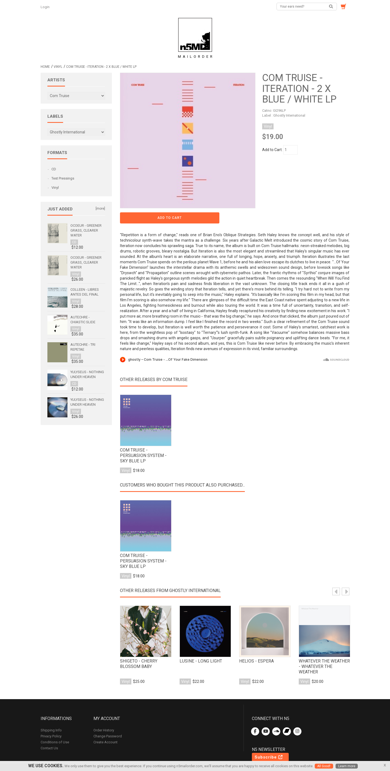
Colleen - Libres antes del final (84, 291)
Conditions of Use (55, 724)
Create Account (105, 724)
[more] (100, 208)
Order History (103, 712)
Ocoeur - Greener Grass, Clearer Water (86, 230)
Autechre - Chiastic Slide (82, 319)
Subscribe (269, 739)
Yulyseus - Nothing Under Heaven (87, 374)
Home (45, 67)
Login (45, 7)
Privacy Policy (51, 718)
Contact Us (49, 730)
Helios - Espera (255, 644)
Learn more (347, 766)
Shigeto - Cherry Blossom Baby (137, 647)
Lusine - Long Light (199, 644)
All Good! (323, 766)
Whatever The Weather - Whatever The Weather (324, 647)
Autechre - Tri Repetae (82, 347)
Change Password (107, 718)
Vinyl (58, 67)
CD (53, 169)
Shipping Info (51, 712)
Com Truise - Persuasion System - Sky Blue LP (145, 436)
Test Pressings (62, 178)
